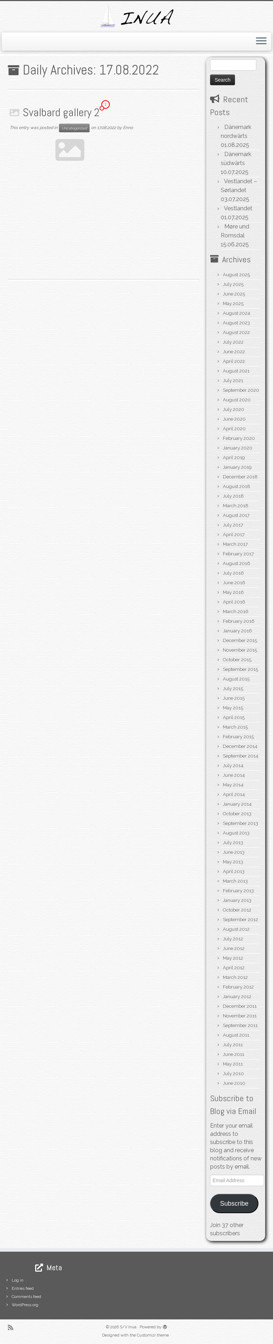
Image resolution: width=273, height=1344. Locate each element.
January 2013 (237, 900)
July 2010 (233, 1073)
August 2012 (236, 929)
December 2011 (240, 1006)
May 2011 (233, 1064)
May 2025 (233, 303)
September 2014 (240, 756)
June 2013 (234, 852)
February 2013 (238, 890)
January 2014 (237, 804)
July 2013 (233, 842)
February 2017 (238, 553)
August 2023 (236, 322)
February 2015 (238, 736)
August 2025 (236, 274)
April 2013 (234, 871)
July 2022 (233, 342)
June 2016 (234, 582)
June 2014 (234, 775)
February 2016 (239, 621)
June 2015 (234, 698)
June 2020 (234, 419)
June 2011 (233, 1054)
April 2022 (234, 361)
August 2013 (236, 833)
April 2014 (234, 794)
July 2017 (233, 525)
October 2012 (237, 910)
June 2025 (234, 294)
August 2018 (236, 486)
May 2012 (233, 958)
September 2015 (240, 669)
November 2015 (240, 650)
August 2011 (236, 1035)
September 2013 (240, 823)
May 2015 (233, 708)
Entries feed (23, 1288)
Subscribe (234, 1203)
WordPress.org (25, 1305)
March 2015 (235, 727)
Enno (128, 127)
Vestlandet (238, 208)
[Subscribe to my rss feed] (13, 1327)
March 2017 (235, 544)
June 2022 (234, 351)
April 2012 (234, 967)
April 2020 (234, 428)
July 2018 (233, 496)
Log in (17, 1280)
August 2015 (236, 679)
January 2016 (237, 630)
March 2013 (235, 881)
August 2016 (236, 563)
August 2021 (236, 371)
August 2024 (236, 313)
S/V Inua (128, 1327)
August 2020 (237, 399)
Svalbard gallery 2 (61, 112)
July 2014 (233, 765)
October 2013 (237, 813)
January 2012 (237, 996)
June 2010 (234, 1083)
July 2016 (233, 573)
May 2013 (233, 862)
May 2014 (233, 785)
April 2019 (234, 457)
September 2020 (241, 390)
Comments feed (26, 1296)
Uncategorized (74, 128)
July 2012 (233, 939)
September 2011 (240, 1025)
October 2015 (237, 659)
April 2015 (234, 717)
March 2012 (235, 977)
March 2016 (235, 611)
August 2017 (236, 515)
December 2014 (240, 746)
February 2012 (238, 987)
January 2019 (237, 467)
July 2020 (233, 409)
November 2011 (240, 1016)
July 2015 (233, 688)
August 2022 (236, 332)
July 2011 (233, 1044)
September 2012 (240, 919)
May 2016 (233, 592)
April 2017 (234, 534)
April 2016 (234, 602)
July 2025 (233, 284)
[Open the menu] (261, 41)
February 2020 (239, 438)
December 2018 (240, 476)
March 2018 (235, 505)
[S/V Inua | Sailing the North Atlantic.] (136, 16)
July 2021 (233, 380)
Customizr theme (153, 1335)
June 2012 (234, 948)
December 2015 (240, 640)
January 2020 (237, 448)
